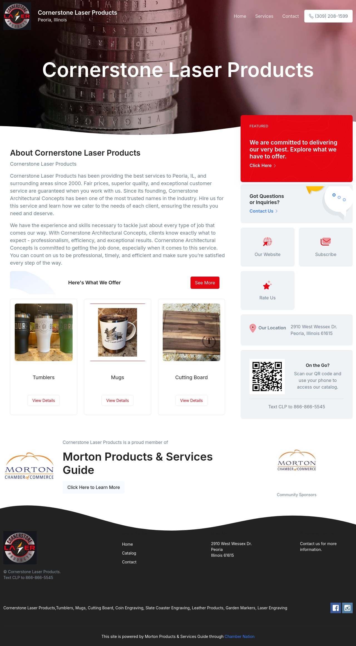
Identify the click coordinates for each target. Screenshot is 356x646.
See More (205, 282)
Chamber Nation (240, 636)
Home (240, 16)
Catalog (129, 553)
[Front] (18, 16)
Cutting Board (191, 377)
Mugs (117, 377)
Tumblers (44, 377)
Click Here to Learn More (93, 487)
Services (264, 16)
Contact (290, 16)
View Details (43, 400)
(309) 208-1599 (328, 16)
